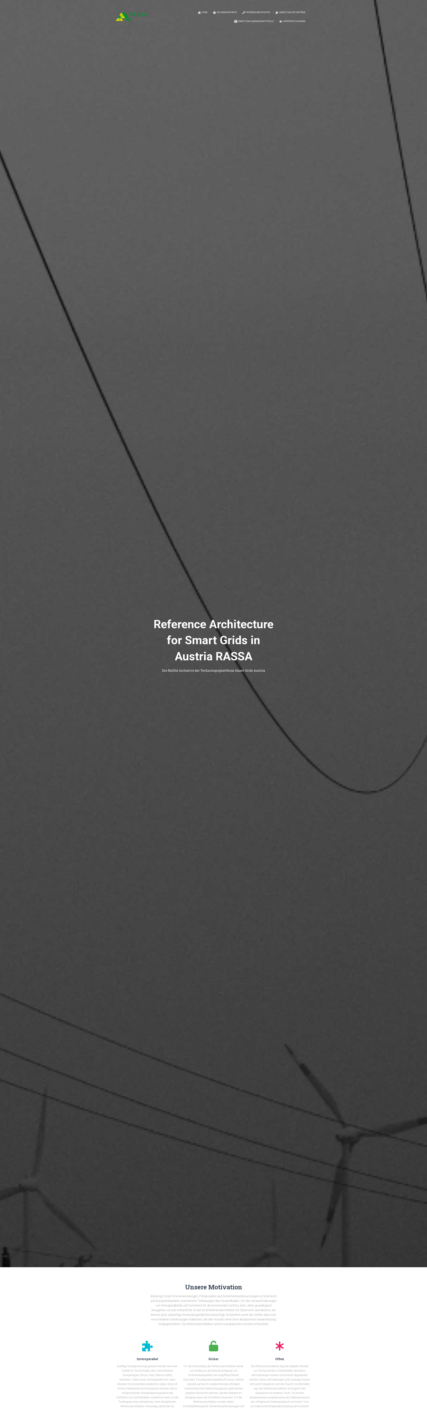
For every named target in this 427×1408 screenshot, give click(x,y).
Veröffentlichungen (292, 21)
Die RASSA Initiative (225, 12)
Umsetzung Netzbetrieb (290, 12)
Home (203, 12)
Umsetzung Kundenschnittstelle (254, 21)
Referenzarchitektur (256, 12)
